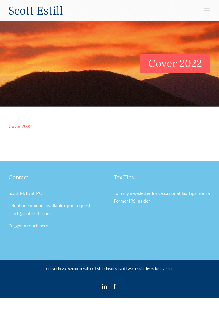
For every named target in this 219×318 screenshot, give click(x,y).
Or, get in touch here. (29, 225)
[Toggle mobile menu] (207, 9)
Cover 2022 (20, 126)
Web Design (136, 268)
